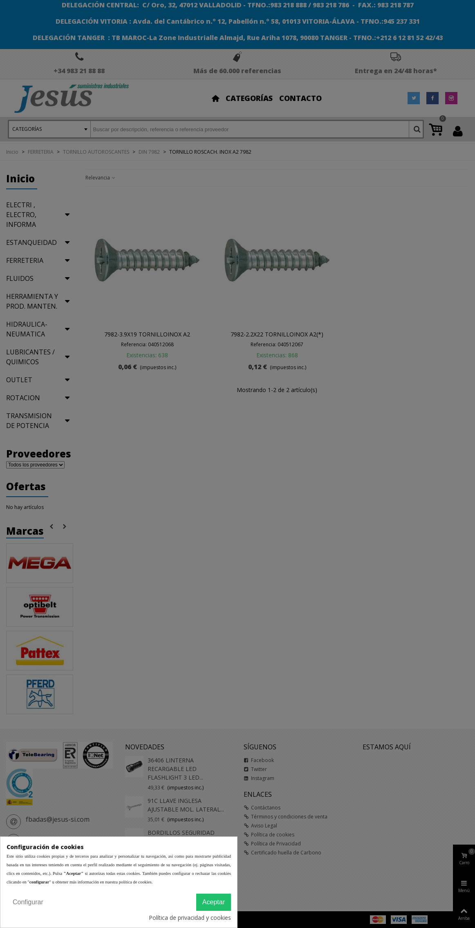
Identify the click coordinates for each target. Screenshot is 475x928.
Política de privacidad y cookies (190, 917)
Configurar (28, 902)
